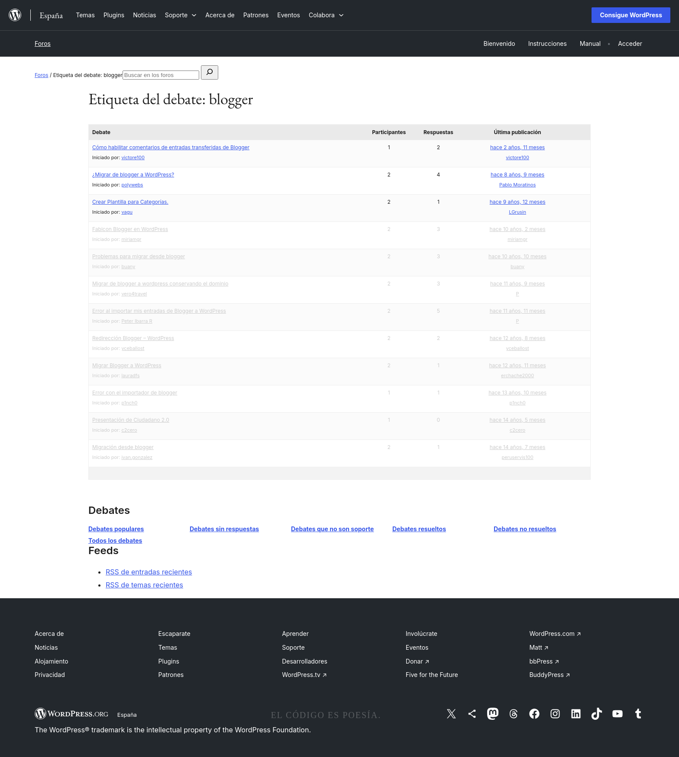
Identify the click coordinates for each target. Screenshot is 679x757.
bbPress (544, 661)
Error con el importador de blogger (134, 392)
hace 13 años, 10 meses (517, 392)
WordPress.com (555, 633)
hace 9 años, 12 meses (518, 202)
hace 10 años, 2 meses (518, 229)
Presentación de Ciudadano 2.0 (130, 420)
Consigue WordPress (631, 15)
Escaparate (174, 633)
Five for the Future (432, 674)
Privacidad (50, 674)
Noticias (46, 647)
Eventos (417, 647)
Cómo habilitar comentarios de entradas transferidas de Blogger (170, 147)
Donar (418, 661)
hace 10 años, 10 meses (517, 256)
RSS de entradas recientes (149, 572)
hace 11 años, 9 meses (517, 283)
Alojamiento (51, 661)
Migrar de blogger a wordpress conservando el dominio (160, 283)
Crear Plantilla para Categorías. (130, 202)
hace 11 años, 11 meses (518, 311)
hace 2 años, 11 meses (517, 147)
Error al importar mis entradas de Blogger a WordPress (159, 311)
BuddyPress (549, 674)
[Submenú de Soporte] (181, 15)
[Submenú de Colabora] (326, 15)
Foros (43, 43)
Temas (168, 647)
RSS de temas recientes (144, 585)
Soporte (293, 647)
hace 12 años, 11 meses (517, 365)
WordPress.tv (304, 674)
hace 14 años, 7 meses (518, 447)
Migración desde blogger (123, 447)
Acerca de (49, 633)
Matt (538, 647)
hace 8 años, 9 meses (517, 174)
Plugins (168, 661)
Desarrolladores (304, 661)
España (127, 714)
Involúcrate (421, 633)
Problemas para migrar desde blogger (138, 256)
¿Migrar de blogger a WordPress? (133, 174)
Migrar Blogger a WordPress (127, 365)
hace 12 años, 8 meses (518, 338)
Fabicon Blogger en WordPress (130, 229)
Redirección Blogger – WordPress (133, 338)
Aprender (295, 633)
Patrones (171, 674)
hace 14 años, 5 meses (518, 420)
